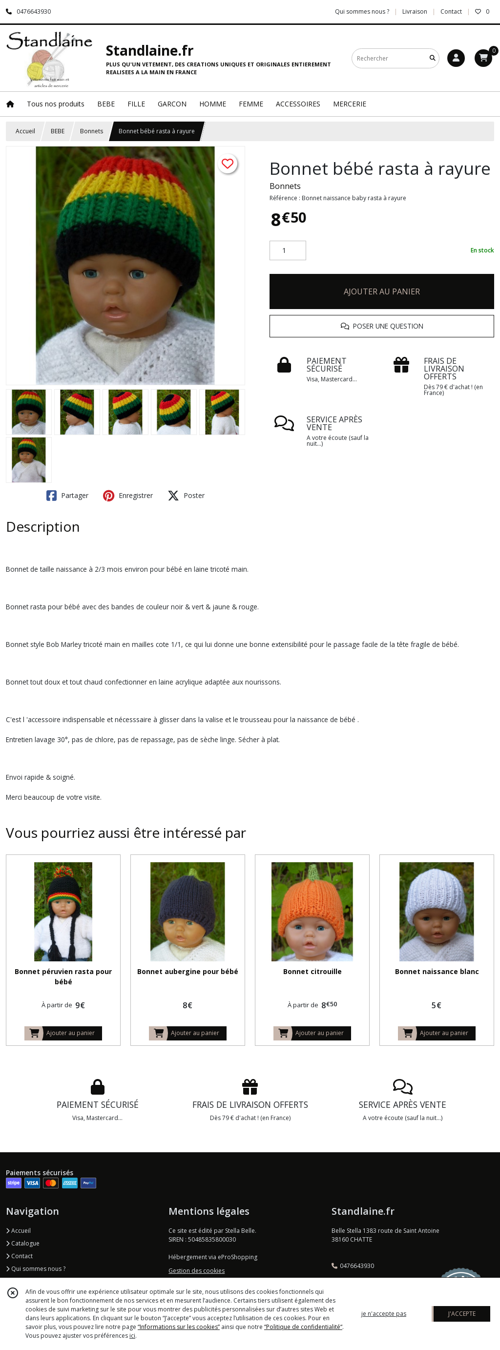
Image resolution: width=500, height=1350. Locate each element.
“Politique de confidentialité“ (303, 1327)
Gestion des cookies (196, 1271)
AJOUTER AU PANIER (382, 291)
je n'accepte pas (383, 1313)
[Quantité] (288, 250)
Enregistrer (128, 495)
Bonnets (91, 131)
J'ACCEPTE (462, 1313)
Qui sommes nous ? (35, 1269)
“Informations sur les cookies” (179, 1327)
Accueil (25, 131)
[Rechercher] (432, 58)
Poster (186, 495)
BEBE (57, 131)
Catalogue (23, 1243)
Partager (67, 495)
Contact (451, 11)
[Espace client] (456, 58)
